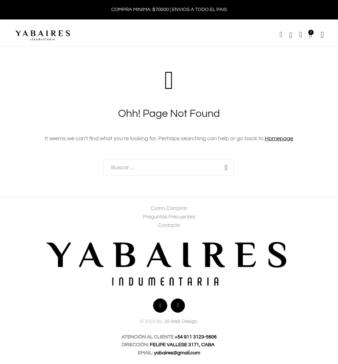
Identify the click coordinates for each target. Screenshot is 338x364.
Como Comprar (169, 208)
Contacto (169, 225)
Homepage (279, 138)
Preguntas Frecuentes (169, 217)
